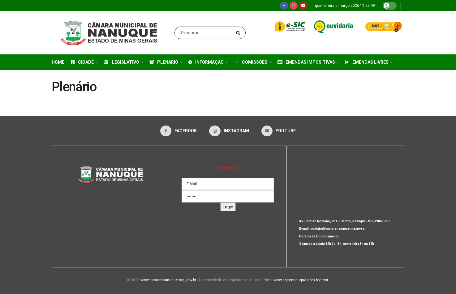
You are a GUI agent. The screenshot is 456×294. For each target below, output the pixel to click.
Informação (206, 62)
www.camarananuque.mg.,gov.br (168, 280)
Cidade (82, 62)
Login (228, 207)
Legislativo (121, 62)
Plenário (163, 62)
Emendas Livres (367, 62)
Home (58, 62)
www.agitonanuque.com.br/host (300, 280)
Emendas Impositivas (306, 62)
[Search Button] (239, 33)
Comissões (250, 62)
